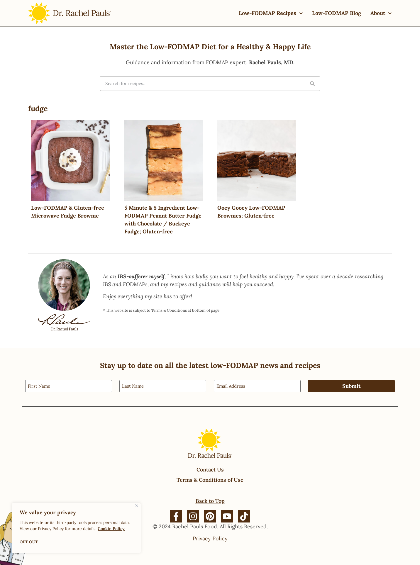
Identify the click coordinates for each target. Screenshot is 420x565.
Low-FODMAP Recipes (271, 13)
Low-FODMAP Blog (336, 13)
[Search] (312, 84)
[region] (76, 528)
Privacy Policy (210, 538)
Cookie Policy (111, 528)
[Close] (137, 505)
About (381, 13)
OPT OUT (29, 541)
